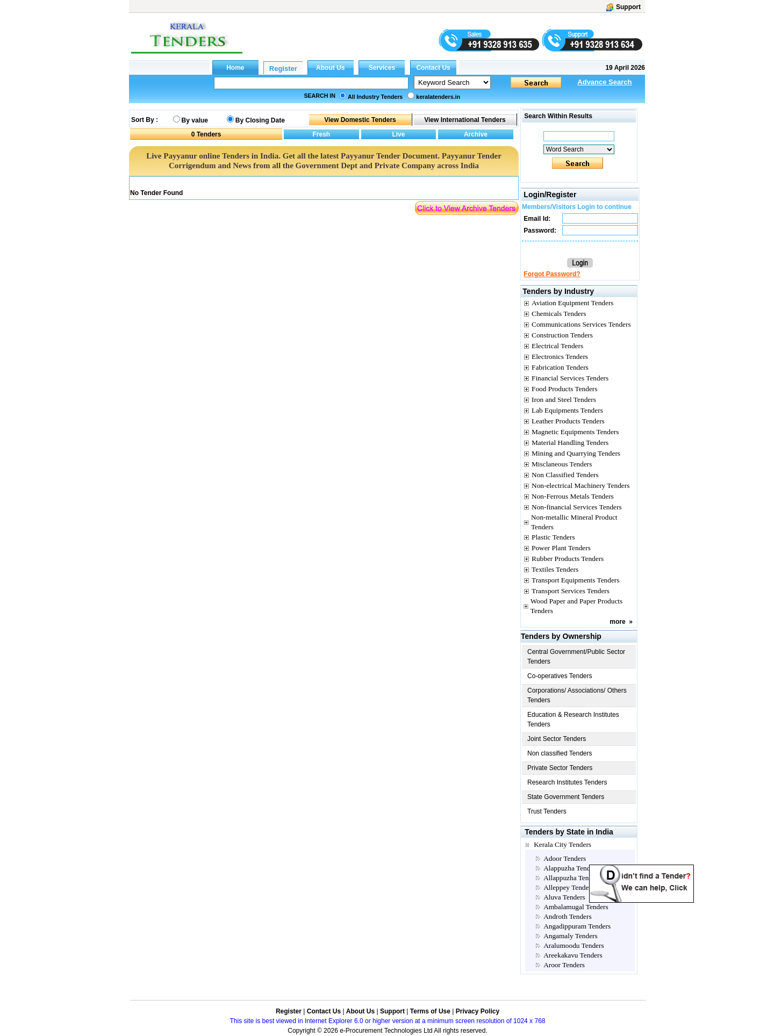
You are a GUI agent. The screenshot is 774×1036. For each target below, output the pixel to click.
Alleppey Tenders (568, 887)
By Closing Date (260, 120)
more (617, 621)
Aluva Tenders (564, 897)
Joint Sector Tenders (556, 739)
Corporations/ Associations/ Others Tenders (577, 695)
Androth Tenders (567, 916)
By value (195, 120)
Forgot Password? (552, 274)
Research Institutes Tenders (567, 782)
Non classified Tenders (559, 753)
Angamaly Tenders (570, 936)
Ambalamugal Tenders (575, 907)
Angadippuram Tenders (577, 926)
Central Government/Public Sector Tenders (576, 656)
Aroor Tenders (564, 965)
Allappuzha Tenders (572, 878)
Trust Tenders (547, 811)
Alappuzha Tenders (571, 868)
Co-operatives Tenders (559, 676)
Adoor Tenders (564, 858)
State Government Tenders (565, 797)
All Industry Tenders (375, 96)
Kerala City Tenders (562, 844)
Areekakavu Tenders (572, 955)
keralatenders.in (438, 96)
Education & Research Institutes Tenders (573, 719)
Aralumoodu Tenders (573, 945)
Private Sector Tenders (559, 768)
